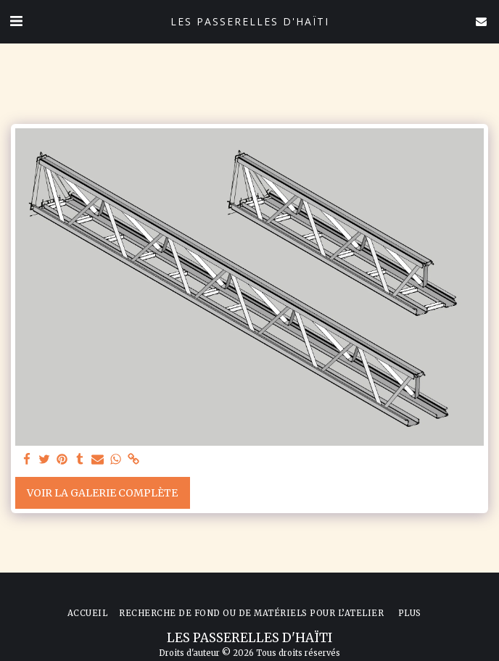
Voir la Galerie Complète (102, 492)
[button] (16, 21)
